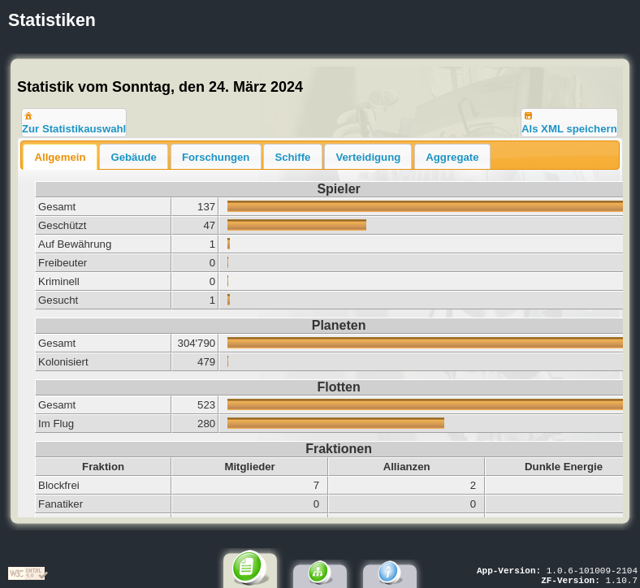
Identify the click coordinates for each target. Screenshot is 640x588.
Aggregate (452, 157)
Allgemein (59, 157)
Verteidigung (367, 157)
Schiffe (292, 157)
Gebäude (133, 157)
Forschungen (216, 157)
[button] (74, 122)
